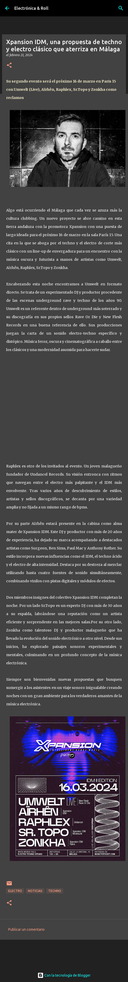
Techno (54, 891)
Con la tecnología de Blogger (64, 975)
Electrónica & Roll (31, 8)
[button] (9, 65)
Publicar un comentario (26, 929)
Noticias (35, 891)
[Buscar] (121, 8)
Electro (15, 891)
